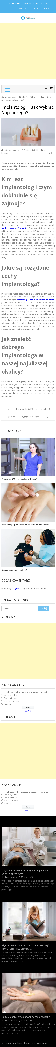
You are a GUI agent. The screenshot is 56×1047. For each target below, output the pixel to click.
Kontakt (34, 8)
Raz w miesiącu (11, 698)
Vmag (44, 1043)
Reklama (22, 8)
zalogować (16, 588)
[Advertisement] (28, 51)
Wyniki (28, 710)
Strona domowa (8, 97)
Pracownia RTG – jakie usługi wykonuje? (19, 479)
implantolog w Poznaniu (14, 228)
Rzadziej (8, 704)
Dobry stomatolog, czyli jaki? (14, 570)
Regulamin (47, 8)
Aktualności (23, 97)
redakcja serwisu (11, 150)
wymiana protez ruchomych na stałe (35, 299)
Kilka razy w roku (11, 701)
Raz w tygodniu (11, 695)
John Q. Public (8, 949)
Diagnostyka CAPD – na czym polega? (33, 409)
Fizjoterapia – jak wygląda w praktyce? (23, 416)
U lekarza (34, 97)
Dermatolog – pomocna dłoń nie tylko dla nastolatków (25, 525)
